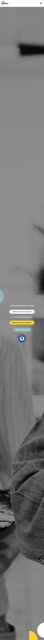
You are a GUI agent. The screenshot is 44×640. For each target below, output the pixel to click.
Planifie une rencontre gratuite (22, 312)
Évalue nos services (22, 330)
